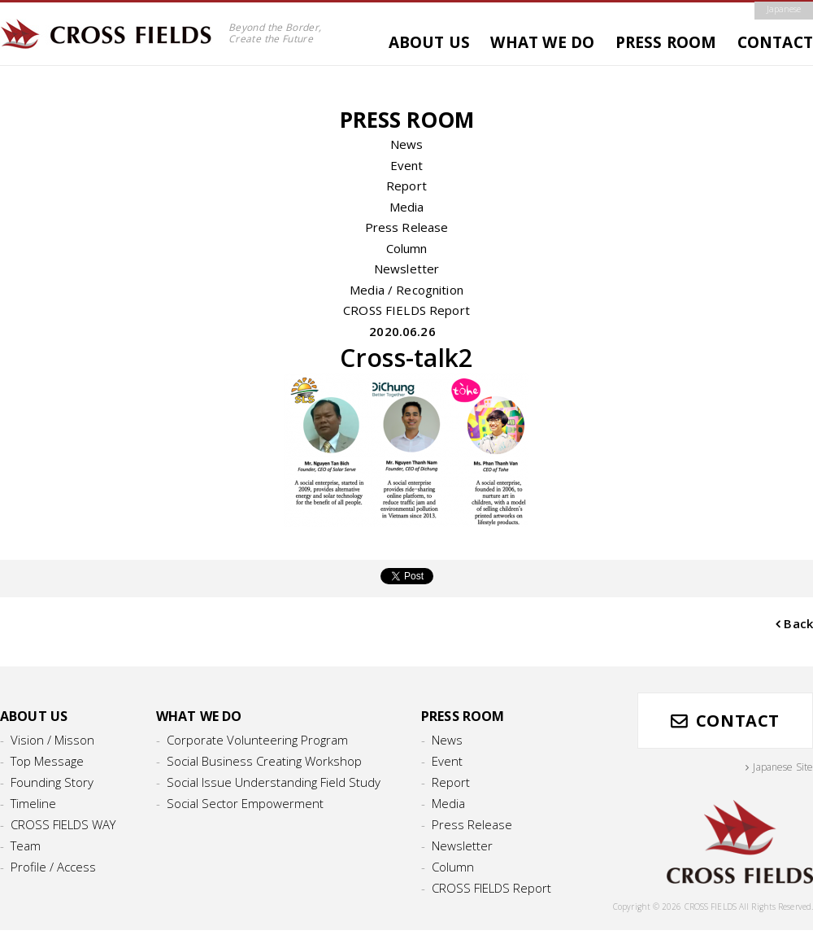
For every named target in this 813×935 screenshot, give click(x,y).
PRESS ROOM (666, 42)
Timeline (33, 803)
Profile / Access (53, 867)
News (407, 144)
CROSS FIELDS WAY (63, 824)
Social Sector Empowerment (245, 803)
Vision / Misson (52, 740)
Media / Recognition (406, 290)
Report (406, 185)
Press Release (407, 227)
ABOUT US (430, 42)
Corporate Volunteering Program (257, 740)
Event (407, 165)
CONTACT (775, 42)
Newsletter (407, 268)
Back (798, 623)
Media (406, 207)
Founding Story (52, 782)
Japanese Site (783, 767)
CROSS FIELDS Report (406, 310)
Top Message (47, 761)
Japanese (784, 9)
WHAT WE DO (542, 42)
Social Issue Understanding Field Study (273, 782)
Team (26, 845)
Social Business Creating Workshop (264, 761)
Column (407, 248)
